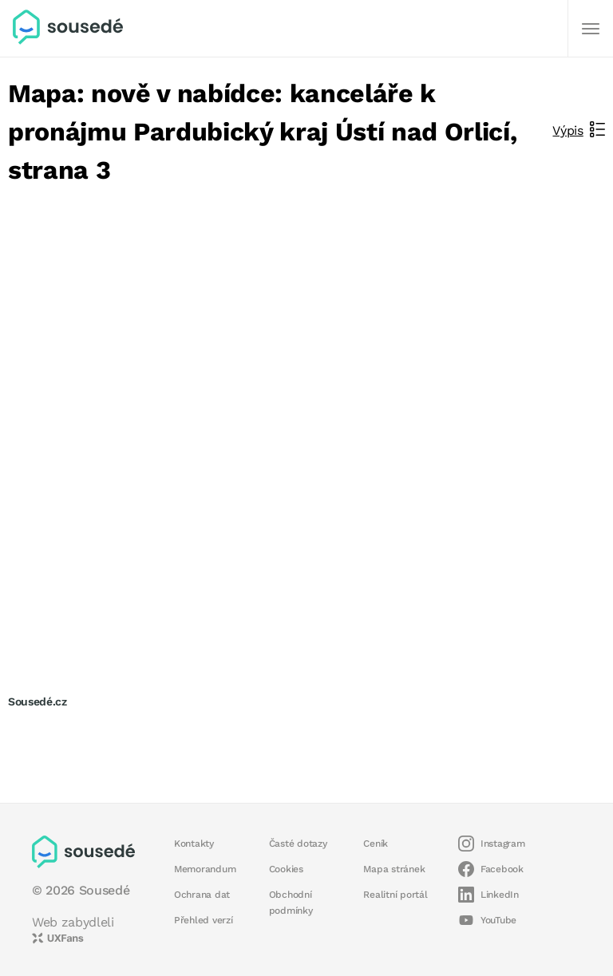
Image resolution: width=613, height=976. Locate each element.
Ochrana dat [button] (202, 894)
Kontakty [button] (194, 843)
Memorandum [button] (204, 869)
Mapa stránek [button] (394, 869)
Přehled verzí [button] (203, 920)
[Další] (590, 28)
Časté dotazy (298, 843)
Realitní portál (395, 894)
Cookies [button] (286, 869)
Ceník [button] (375, 843)
